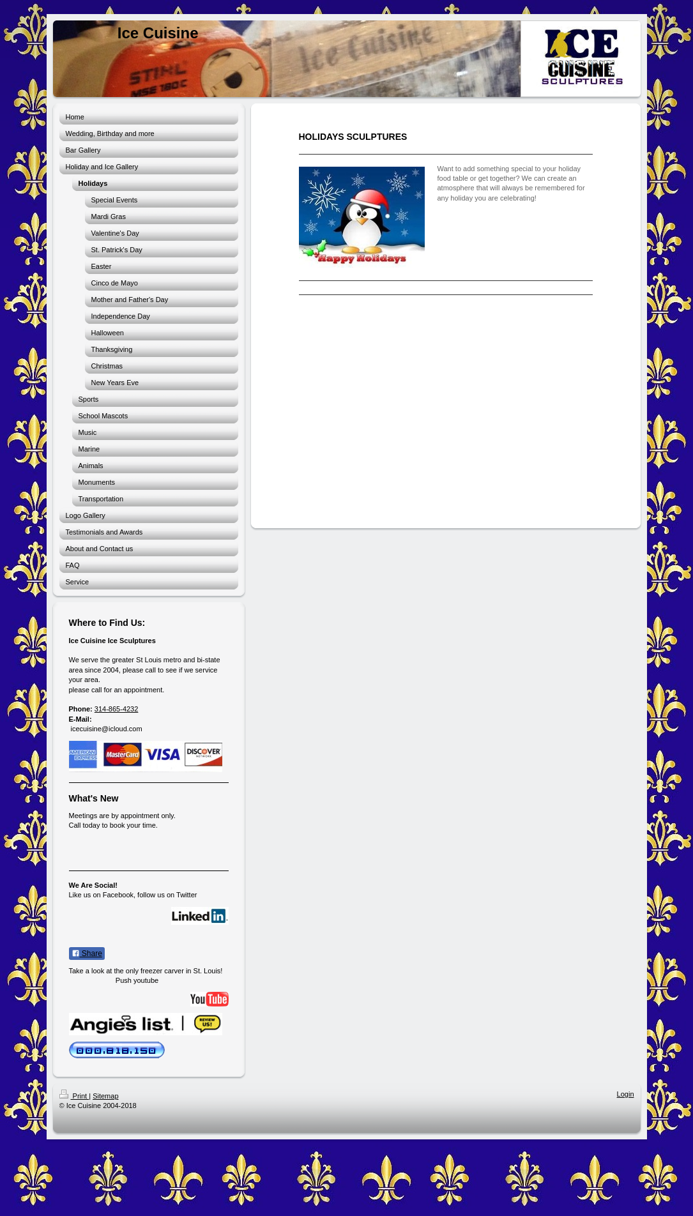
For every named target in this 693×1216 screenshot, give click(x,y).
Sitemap (105, 1096)
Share (87, 953)
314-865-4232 (117, 709)
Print (74, 1096)
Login (625, 1094)
